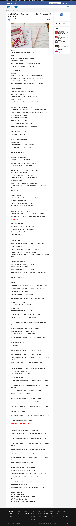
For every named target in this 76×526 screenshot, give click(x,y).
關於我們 (10, 513)
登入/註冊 (73, 0)
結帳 (70, 0)
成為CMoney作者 (65, 516)
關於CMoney (46, 0)
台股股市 (39, 513)
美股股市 (39, 514)
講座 (17, 516)
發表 (63, 3)
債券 (38, 519)
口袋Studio (59, 514)
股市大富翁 (52, 513)
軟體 (17, 514)
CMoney (2, 0)
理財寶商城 (6, 0)
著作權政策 (47, 523)
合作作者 (18, 520)
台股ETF (39, 516)
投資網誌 (32, 513)
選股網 (51, 514)
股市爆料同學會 (12, 0)
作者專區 (42, 0)
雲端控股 (51, 516)
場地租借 (64, 517)
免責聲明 (55, 523)
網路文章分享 (15, 10)
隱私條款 (40, 523)
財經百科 (32, 517)
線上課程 (18, 517)
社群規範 (51, 523)
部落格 (10, 515)
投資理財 (16, 0)
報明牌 (51, 517)
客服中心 (64, 513)
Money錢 (32, 514)
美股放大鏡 (33, 519)
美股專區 (25, 0)
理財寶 (18, 513)
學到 (57, 513)
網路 (17, 190)
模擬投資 (29, 0)
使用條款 (44, 523)
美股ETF (39, 517)
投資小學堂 (33, 516)
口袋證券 (32, 520)
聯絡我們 (38, 0)
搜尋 (60, 3)
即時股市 (20, 0)
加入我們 (10, 516)
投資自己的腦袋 (9, 10)
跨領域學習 (33, 0)
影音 (17, 519)
